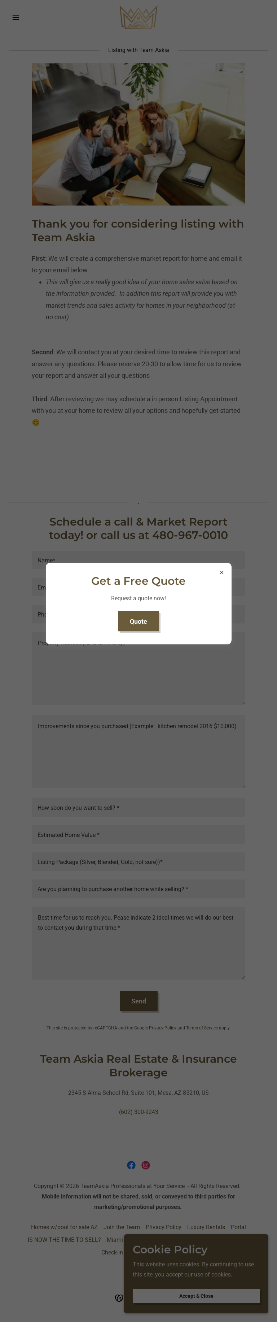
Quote (138, 621)
